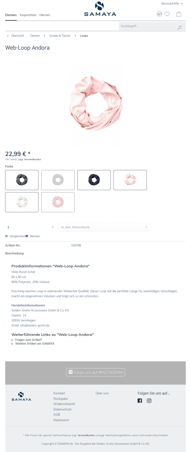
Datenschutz (62, 409)
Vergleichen (15, 236)
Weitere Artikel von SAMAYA (32, 343)
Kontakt (59, 393)
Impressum (61, 420)
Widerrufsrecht (64, 404)
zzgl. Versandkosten (29, 159)
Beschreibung (14, 253)
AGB (56, 414)
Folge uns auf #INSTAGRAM (95, 372)
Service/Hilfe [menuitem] (170, 3)
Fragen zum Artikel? (26, 340)
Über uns (102, 393)
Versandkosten (86, 435)
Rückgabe (60, 399)
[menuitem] (12, 17)
